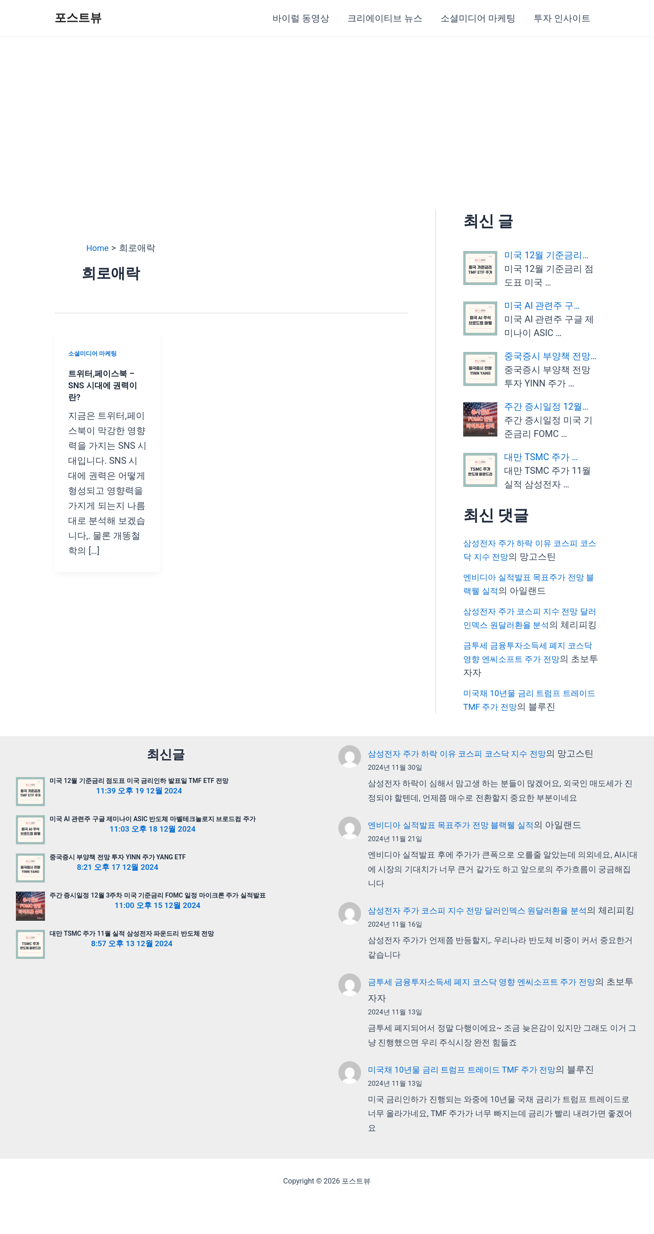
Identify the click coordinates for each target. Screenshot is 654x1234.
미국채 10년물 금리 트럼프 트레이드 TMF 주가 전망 (472, 1099)
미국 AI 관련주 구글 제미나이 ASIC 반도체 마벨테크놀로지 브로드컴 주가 (153, 832)
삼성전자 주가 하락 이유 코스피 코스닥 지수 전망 (466, 767)
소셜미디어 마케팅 (478, 18)
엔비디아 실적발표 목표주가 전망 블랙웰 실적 (460, 838)
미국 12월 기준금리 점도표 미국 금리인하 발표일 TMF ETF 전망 (139, 794)
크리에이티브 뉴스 (384, 18)
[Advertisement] (327, 105)
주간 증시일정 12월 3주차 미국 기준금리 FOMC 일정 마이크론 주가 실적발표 (158, 909)
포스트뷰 (78, 18)
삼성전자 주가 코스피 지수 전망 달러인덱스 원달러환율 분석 (489, 923)
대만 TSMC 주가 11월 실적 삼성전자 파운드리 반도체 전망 (132, 947)
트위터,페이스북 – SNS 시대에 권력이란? (106, 385)
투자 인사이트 (562, 18)
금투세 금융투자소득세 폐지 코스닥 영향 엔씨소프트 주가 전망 (494, 1011)
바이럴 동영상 (300, 18)
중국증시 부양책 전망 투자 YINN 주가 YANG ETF (118, 870)
